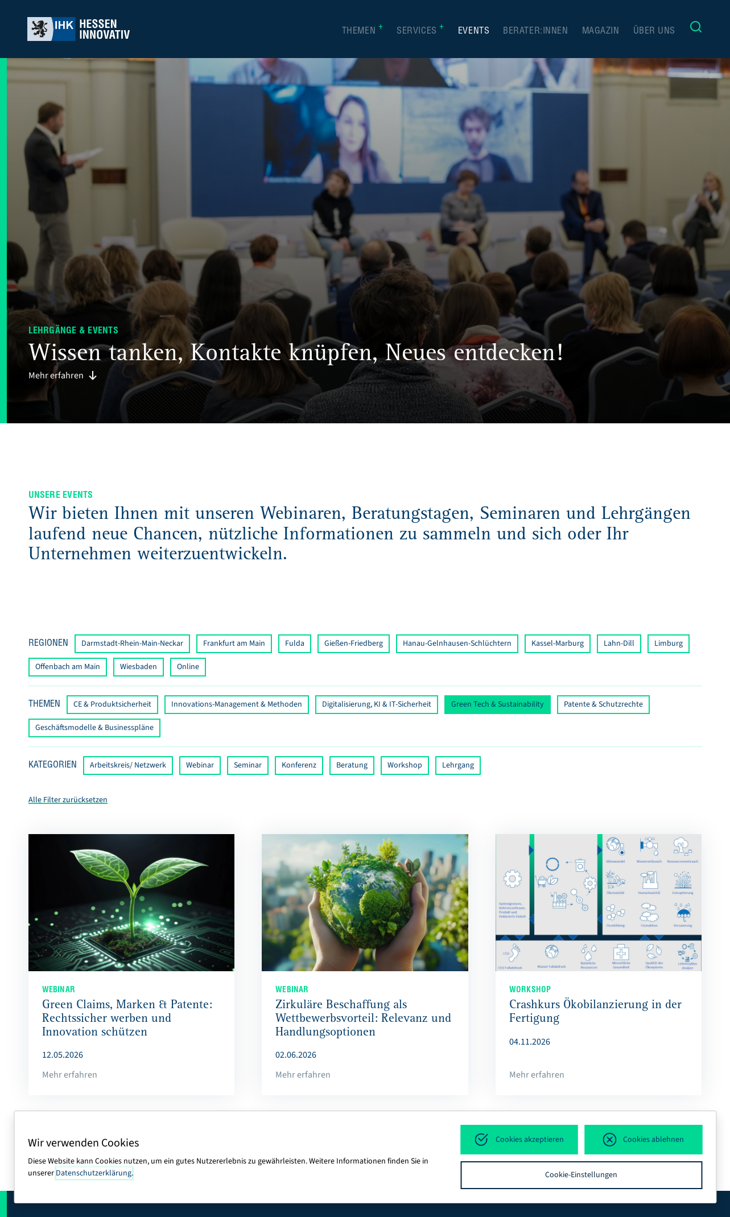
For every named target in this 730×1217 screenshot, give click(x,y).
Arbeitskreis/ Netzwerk (128, 765)
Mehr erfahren (62, 375)
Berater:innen (535, 31)
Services (420, 30)
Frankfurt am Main (234, 643)
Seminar (248, 765)
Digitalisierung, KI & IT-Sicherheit (376, 704)
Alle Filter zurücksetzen (68, 800)
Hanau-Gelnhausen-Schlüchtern (457, 643)
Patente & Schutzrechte (603, 704)
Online (188, 667)
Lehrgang (458, 765)
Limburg (668, 643)
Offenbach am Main (67, 667)
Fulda (294, 643)
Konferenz (299, 765)
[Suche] (696, 29)
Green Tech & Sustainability (497, 704)
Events (473, 31)
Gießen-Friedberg (353, 643)
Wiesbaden (138, 667)
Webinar (200, 765)
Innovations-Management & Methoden (236, 704)
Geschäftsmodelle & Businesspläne (94, 727)
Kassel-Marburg (557, 643)
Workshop (404, 765)
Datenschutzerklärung (93, 1173)
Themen (362, 30)
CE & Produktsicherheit (112, 704)
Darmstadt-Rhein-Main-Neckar (132, 643)
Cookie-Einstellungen (581, 1175)
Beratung (352, 765)
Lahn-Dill (619, 643)
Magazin (601, 31)
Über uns (654, 31)
